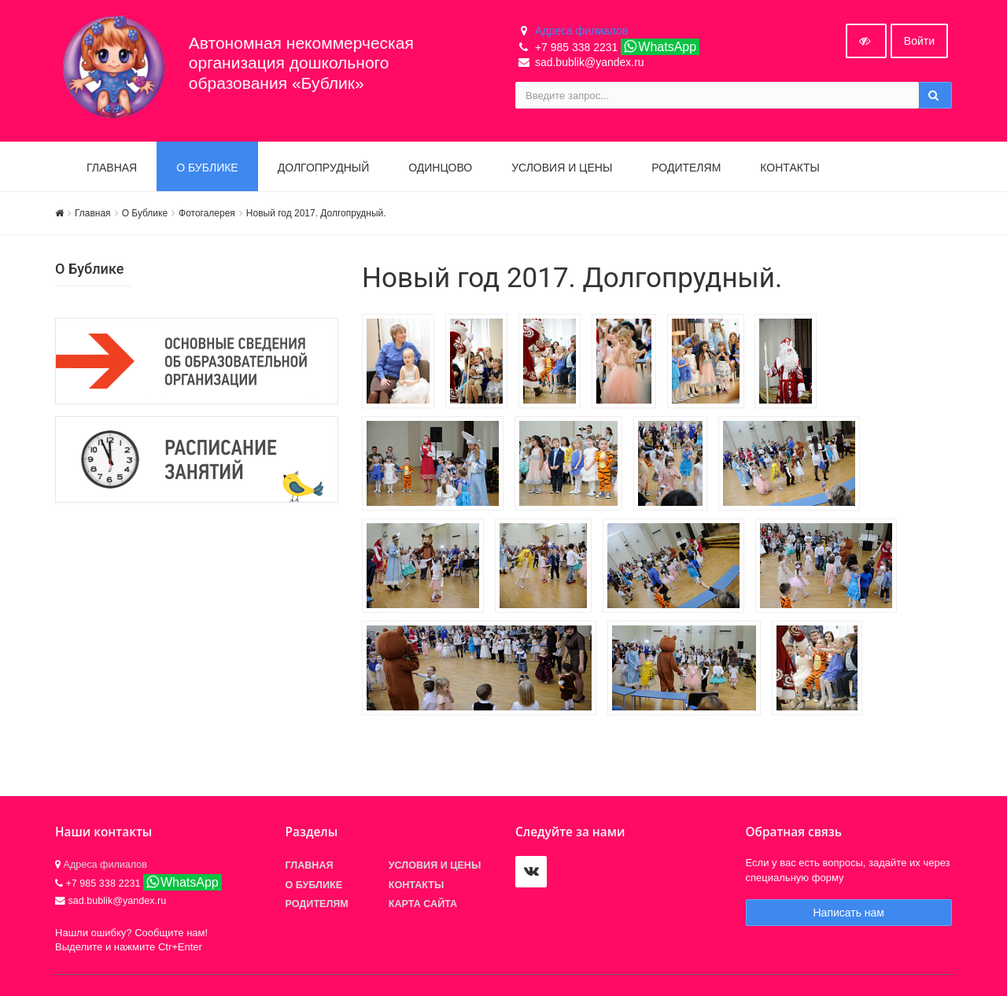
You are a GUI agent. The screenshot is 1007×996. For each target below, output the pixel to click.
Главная (112, 167)
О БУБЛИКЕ (207, 167)
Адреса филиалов (581, 30)
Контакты (790, 167)
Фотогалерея (207, 213)
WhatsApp (659, 46)
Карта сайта (423, 903)
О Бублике (145, 213)
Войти (919, 41)
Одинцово (440, 167)
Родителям (686, 167)
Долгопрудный (324, 167)
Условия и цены (561, 167)
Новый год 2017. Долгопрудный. (316, 213)
